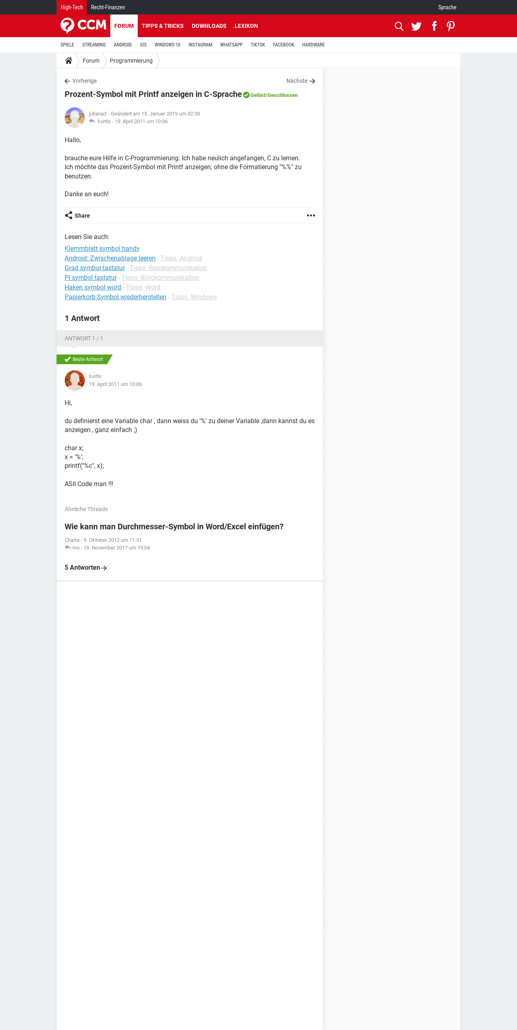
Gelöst (257, 95)
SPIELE (67, 45)
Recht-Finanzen (108, 7)
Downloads (209, 26)
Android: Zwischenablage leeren (110, 258)
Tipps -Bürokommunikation (168, 268)
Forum (124, 26)
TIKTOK (258, 45)
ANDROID (123, 45)
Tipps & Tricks (163, 26)
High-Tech (72, 7)
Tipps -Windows (194, 297)
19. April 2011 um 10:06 (141, 121)
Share (82, 215)
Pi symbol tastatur (91, 277)
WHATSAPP (231, 45)
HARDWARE (313, 45)
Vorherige (84, 81)
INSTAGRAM (200, 45)
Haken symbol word (93, 287)
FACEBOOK (283, 45)
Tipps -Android (181, 258)
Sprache (447, 7)
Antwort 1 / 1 (84, 338)
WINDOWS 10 (168, 45)
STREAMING (94, 45)
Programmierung (131, 60)
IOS (143, 45)
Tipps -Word (143, 287)
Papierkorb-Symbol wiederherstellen (115, 297)
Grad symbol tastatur (95, 268)
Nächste (296, 81)
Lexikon (246, 26)
